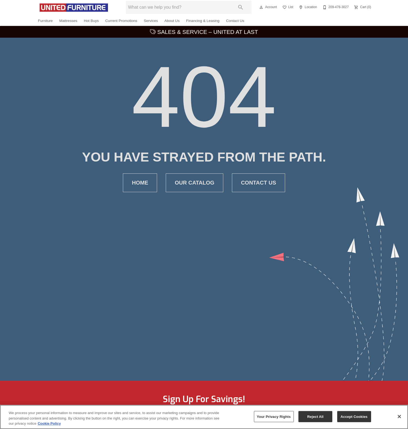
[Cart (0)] (362, 7)
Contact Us (235, 21)
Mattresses (68, 21)
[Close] (399, 418)
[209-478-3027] (335, 7)
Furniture (45, 21)
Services (151, 21)
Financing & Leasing (202, 21)
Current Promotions (121, 21)
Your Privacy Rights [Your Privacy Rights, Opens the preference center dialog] (274, 419)
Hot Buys (91, 21)
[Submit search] (240, 7)
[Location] (307, 7)
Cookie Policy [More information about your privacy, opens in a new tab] (49, 426)
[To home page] (74, 7)
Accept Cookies (353, 419)
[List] (287, 7)
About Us (172, 21)
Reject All (315, 419)
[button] (261, 7)
